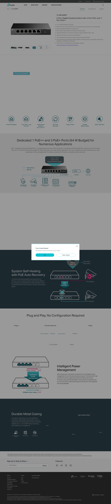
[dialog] (55, 252)
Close (77, 246)
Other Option (66, 255)
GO (45, 255)
